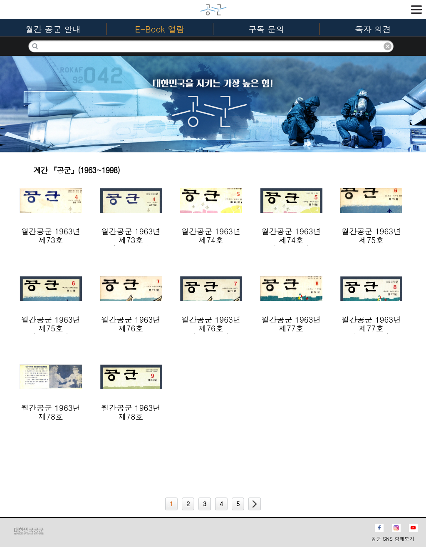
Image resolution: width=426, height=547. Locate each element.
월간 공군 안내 (53, 29)
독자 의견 (373, 29)
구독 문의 (266, 29)
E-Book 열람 (160, 29)
